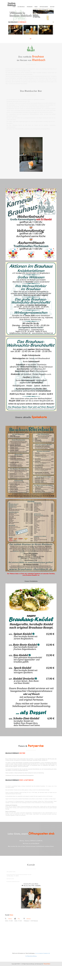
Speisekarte (29, 6)
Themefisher (47, 963)
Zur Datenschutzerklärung (31, 956)
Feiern (36, 6)
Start (14, 6)
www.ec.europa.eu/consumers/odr (42, 953)
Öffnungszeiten (44, 6)
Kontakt (52, 6)
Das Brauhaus (21, 6)
